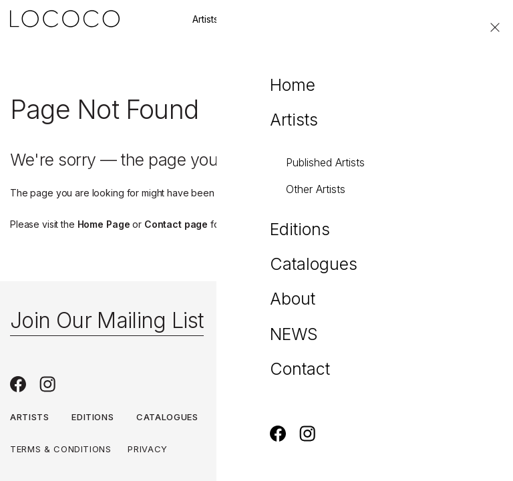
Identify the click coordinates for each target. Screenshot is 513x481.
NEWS (288, 417)
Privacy (148, 449)
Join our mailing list (350, 19)
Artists (205, 19)
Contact (436, 19)
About (236, 417)
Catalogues (167, 417)
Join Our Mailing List (107, 320)
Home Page (103, 224)
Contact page (176, 224)
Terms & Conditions (61, 449)
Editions (263, 19)
